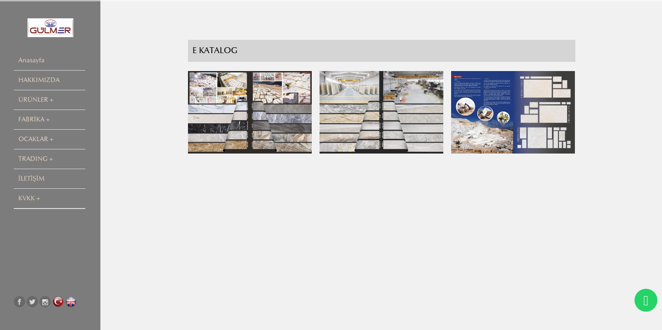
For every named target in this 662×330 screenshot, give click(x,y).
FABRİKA (31, 119)
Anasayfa (31, 60)
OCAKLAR (33, 139)
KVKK (26, 198)
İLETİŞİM (31, 178)
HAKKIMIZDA (39, 80)
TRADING (33, 159)
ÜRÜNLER (33, 100)
